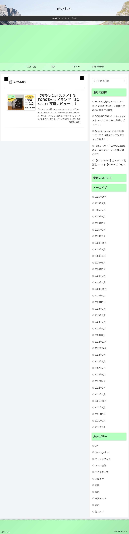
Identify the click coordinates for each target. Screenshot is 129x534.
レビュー (99, 478)
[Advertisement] (64, 44)
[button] (124, 81)
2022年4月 (100, 381)
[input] (109, 81)
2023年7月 (100, 309)
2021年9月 (100, 407)
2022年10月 (101, 348)
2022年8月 (100, 361)
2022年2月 (100, 388)
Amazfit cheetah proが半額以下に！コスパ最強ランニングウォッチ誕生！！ (108, 135)
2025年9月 (100, 203)
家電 (97, 485)
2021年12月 (101, 401)
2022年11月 (101, 342)
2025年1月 (100, 236)
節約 (97, 505)
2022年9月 (100, 355)
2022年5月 (100, 374)
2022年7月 (100, 368)
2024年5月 (100, 262)
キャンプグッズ (103, 459)
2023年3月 (100, 328)
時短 (97, 492)
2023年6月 (100, 315)
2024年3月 (100, 269)
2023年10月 (101, 289)
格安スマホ (100, 498)
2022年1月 (100, 394)
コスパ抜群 (100, 465)
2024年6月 (100, 256)
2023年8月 (100, 302)
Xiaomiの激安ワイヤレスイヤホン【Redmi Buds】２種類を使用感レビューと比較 (108, 105)
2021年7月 (100, 420)
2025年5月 (100, 216)
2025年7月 (100, 210)
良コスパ (99, 511)
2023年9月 (100, 295)
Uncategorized (102, 452)
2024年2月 (100, 276)
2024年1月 (100, 282)
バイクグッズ (101, 472)
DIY (97, 445)
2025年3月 (100, 223)
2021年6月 (100, 427)
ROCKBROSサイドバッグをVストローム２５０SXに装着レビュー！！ (108, 120)
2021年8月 (100, 414)
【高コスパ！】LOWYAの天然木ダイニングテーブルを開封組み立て (108, 150)
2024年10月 (101, 243)
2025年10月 (101, 197)
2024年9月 (100, 249)
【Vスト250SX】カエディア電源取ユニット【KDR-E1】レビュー (109, 164)
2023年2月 (100, 335)
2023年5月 (100, 322)
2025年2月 (100, 230)
